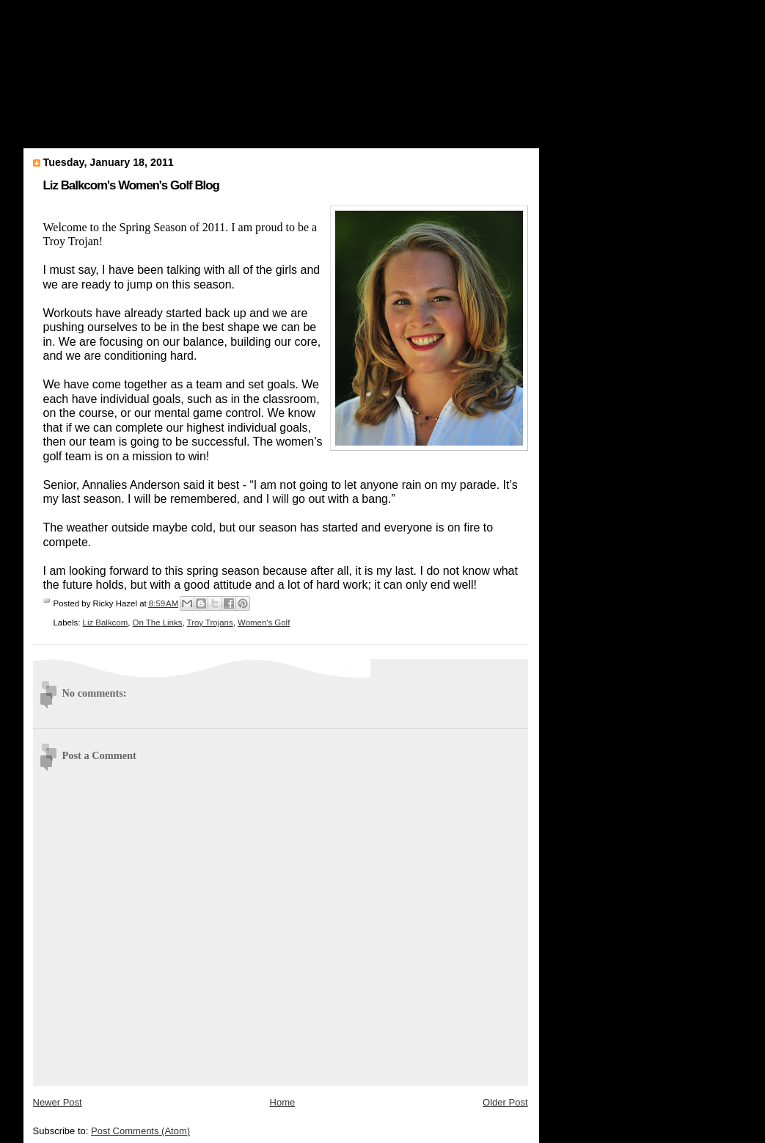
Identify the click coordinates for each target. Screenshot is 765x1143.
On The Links (158, 622)
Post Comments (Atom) (140, 1130)
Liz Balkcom (105, 622)
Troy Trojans (210, 622)
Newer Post (57, 1102)
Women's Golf (264, 622)
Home (283, 1102)
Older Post (505, 1102)
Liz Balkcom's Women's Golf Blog (131, 185)
